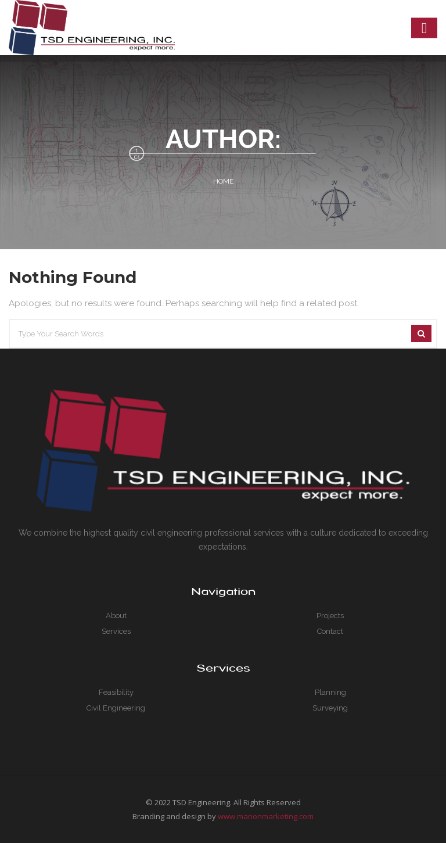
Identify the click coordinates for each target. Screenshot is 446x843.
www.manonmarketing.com (266, 816)
